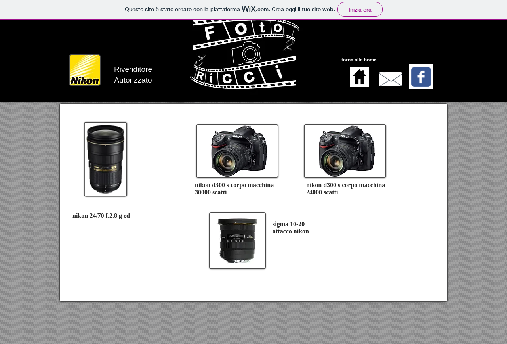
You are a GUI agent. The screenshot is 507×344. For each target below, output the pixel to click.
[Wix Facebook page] (421, 77)
